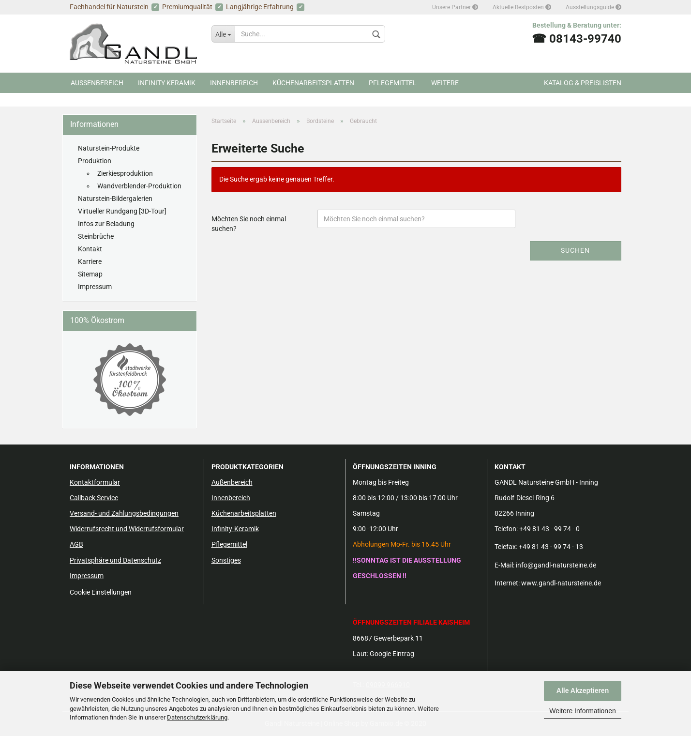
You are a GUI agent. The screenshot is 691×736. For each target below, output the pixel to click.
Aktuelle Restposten (522, 7)
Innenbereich (234, 83)
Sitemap (90, 274)
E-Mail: (504, 565)
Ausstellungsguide (593, 7)
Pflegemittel (393, 83)
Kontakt (90, 249)
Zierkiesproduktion (125, 173)
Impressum (95, 287)
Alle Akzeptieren (582, 690)
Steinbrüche (96, 236)
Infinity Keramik (166, 83)
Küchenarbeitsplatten (313, 83)
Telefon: (506, 529)
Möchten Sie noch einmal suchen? (248, 223)
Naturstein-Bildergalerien (115, 198)
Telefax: (506, 547)
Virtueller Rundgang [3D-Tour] (122, 211)
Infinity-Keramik (235, 529)
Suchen (575, 250)
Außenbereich (232, 482)
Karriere (90, 261)
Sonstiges (226, 560)
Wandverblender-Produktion (139, 186)
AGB (76, 544)
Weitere (445, 83)
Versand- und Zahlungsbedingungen (124, 513)
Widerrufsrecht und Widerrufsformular (127, 529)
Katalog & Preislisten (582, 83)
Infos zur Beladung (106, 224)
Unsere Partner (455, 7)
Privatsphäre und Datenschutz (115, 560)
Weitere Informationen (582, 711)
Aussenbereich (97, 83)
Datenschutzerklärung (197, 717)
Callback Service (94, 498)
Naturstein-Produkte (108, 148)
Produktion (94, 161)
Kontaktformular (95, 482)
